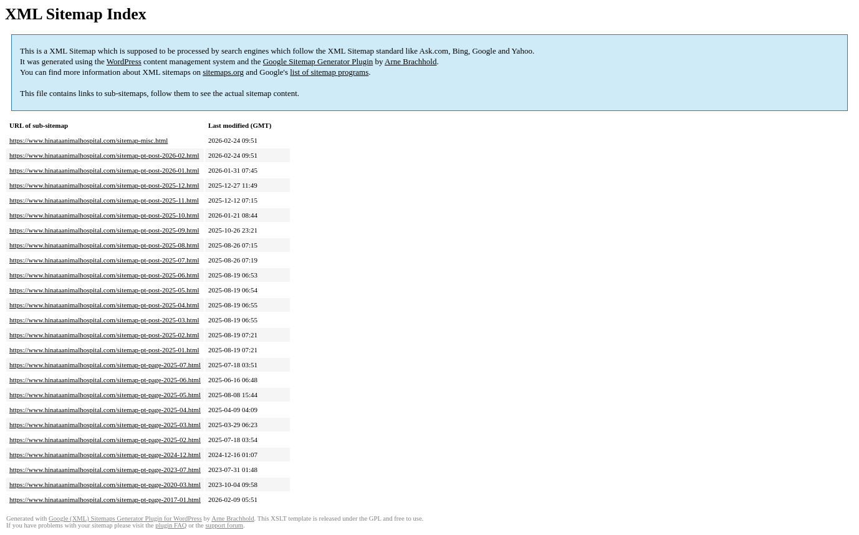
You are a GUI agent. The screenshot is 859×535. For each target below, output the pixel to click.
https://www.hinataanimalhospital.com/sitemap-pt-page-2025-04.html (105, 409)
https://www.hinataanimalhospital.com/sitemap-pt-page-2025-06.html (105, 379)
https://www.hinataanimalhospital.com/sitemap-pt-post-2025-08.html (104, 245)
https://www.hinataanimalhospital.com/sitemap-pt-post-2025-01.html (104, 350)
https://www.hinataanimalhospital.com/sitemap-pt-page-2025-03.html (105, 424)
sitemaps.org (223, 72)
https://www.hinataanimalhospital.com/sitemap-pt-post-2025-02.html (104, 335)
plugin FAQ (170, 525)
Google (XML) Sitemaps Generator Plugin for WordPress (125, 518)
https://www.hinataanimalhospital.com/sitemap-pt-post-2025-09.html (104, 230)
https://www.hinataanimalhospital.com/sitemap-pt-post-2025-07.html (104, 260)
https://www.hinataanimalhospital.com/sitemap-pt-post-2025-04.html (104, 305)
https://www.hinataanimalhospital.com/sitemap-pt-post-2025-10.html (104, 215)
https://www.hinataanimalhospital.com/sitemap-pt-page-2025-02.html (105, 439)
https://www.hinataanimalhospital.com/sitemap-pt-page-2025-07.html (105, 365)
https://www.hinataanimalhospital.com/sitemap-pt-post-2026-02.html (104, 155)
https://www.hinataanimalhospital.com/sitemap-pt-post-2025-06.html (104, 275)
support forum (224, 525)
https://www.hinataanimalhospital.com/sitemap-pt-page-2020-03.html (105, 484)
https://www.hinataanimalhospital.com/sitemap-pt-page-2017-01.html (105, 499)
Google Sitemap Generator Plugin (318, 61)
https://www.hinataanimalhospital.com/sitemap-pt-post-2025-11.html (104, 200)
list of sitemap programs (329, 72)
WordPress (124, 61)
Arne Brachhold (410, 61)
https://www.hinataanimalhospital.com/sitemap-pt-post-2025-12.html (104, 185)
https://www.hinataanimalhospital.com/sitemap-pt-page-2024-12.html (105, 454)
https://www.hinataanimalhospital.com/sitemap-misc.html (88, 140)
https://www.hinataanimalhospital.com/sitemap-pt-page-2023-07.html (105, 469)
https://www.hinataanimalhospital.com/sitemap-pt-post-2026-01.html (104, 170)
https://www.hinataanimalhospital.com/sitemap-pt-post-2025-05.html (104, 290)
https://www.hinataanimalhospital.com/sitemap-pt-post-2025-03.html (104, 320)
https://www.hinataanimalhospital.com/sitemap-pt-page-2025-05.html (105, 394)
